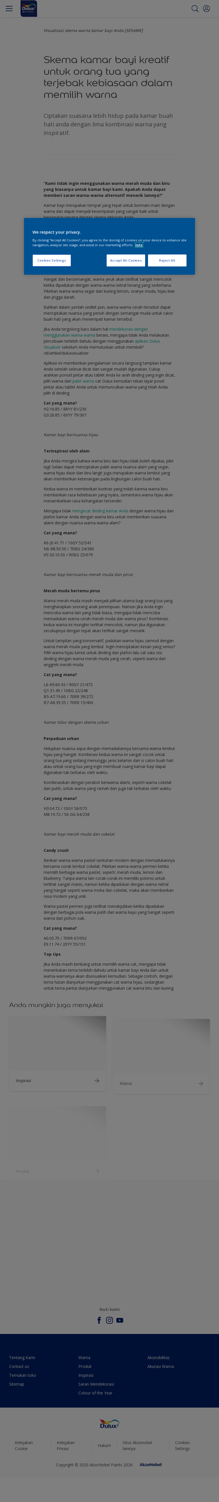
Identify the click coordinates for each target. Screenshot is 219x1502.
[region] (109, 246)
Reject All (167, 260)
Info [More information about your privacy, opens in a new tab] (139, 245)
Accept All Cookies (126, 260)
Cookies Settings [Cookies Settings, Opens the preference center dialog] (51, 260)
